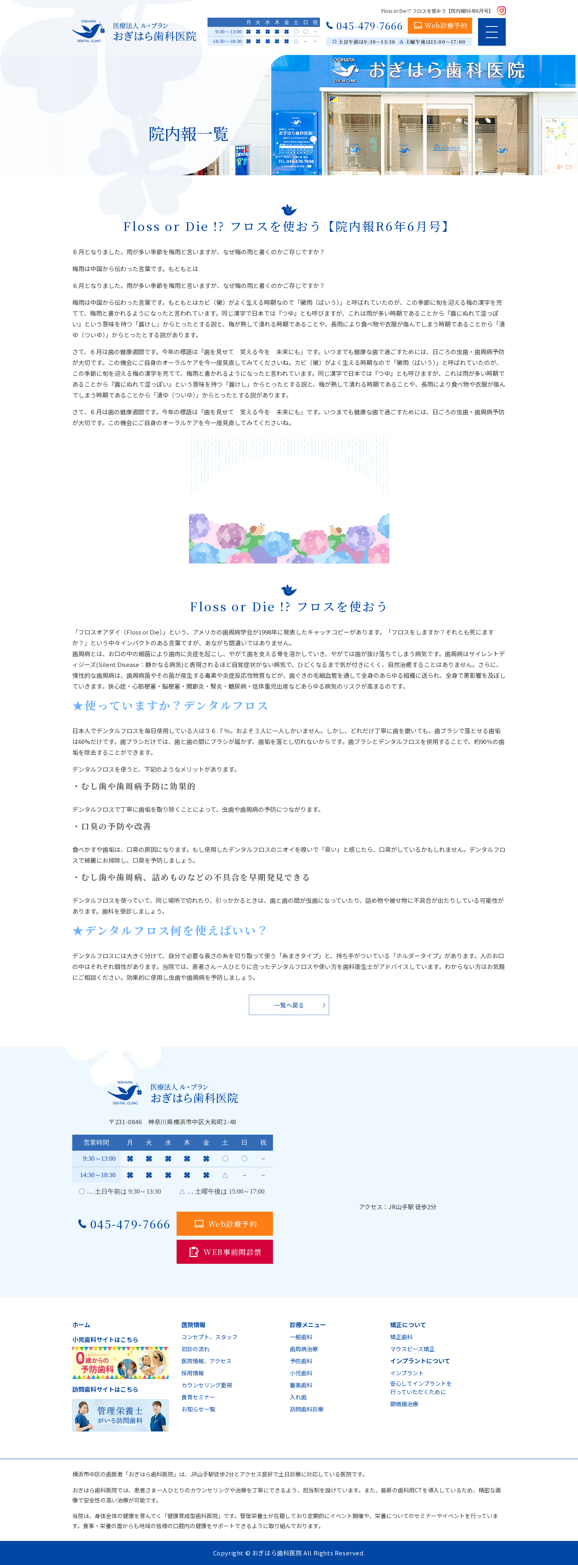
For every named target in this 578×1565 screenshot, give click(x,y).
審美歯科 (301, 1385)
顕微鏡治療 (404, 1404)
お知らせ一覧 (198, 1409)
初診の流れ (195, 1349)
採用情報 (192, 1373)
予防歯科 (301, 1361)
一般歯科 (301, 1337)
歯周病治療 (304, 1349)
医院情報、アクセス (206, 1361)
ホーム (81, 1324)
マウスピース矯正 (412, 1349)
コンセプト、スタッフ (209, 1337)
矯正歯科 (401, 1337)
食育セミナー (198, 1397)
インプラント (407, 1373)
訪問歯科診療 (307, 1409)
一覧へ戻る (289, 1005)
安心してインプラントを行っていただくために (421, 1387)
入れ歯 (298, 1397)
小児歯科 (301, 1373)
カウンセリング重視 (206, 1385)
